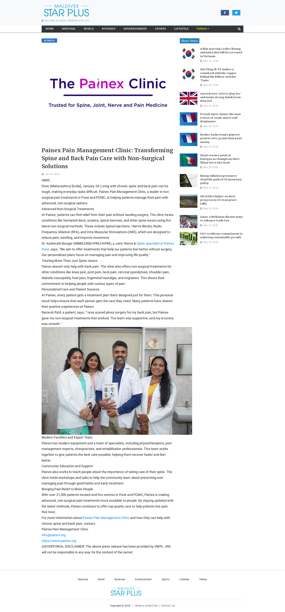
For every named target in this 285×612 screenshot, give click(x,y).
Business (120, 579)
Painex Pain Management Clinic (106, 518)
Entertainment (143, 579)
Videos (203, 579)
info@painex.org (54, 535)
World (101, 579)
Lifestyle (184, 579)
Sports (165, 579)
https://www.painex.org (59, 541)
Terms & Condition (146, 605)
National (83, 579)
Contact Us (168, 605)
